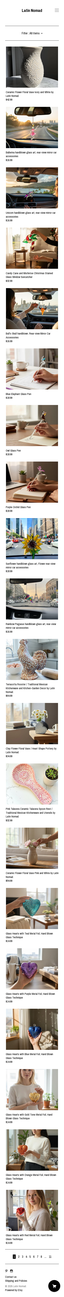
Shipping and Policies (16, 1281)
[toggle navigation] (57, 10)
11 (50, 1257)
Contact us (11, 1277)
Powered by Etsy (14, 1290)
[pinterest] (6, 1271)
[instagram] (11, 1271)
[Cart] (54, 1286)
